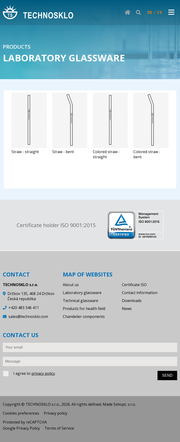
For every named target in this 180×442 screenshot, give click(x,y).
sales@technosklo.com (28, 316)
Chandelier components (84, 316)
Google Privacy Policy (21, 428)
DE (149, 12)
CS (159, 12)
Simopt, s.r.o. (124, 404)
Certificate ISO (134, 284)
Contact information (140, 292)
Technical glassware (80, 300)
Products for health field (84, 308)
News (127, 308)
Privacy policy (55, 413)
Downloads (132, 300)
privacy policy (43, 373)
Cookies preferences (21, 413)
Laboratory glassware (82, 292)
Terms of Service (59, 428)
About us (71, 284)
